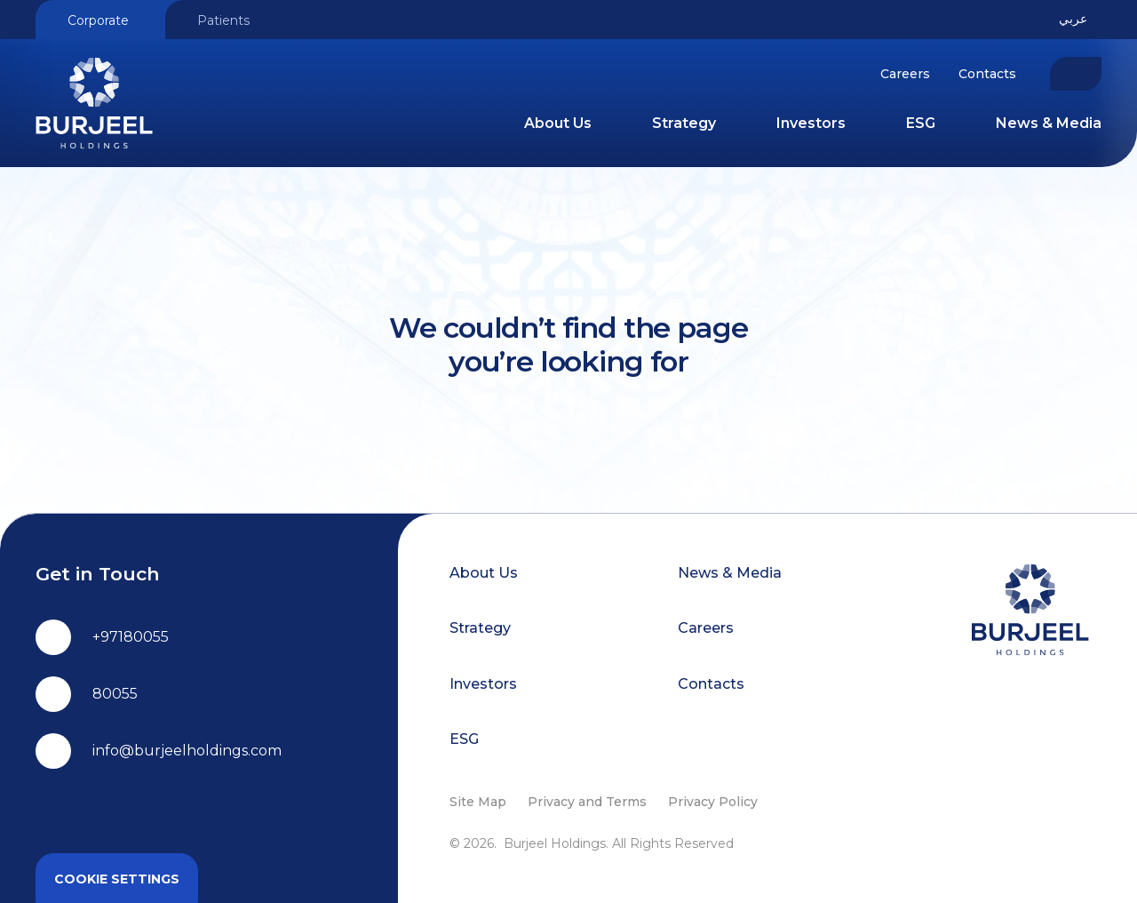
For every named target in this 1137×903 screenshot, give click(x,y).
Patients (223, 20)
